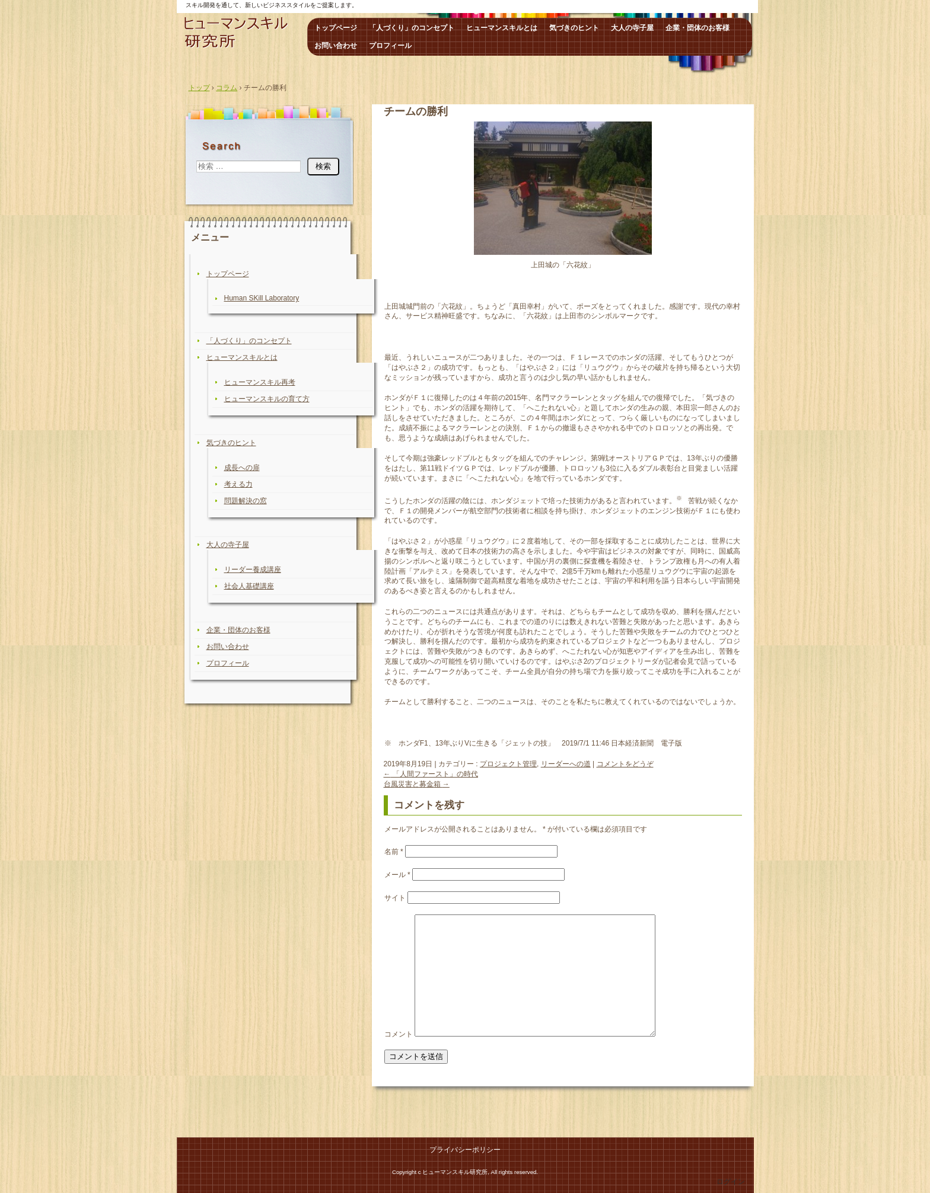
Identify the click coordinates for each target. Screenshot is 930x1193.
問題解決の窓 (245, 501)
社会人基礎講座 (249, 586)
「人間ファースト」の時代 (431, 774)
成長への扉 (242, 467)
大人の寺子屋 (632, 28)
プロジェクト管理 (508, 764)
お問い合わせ (335, 45)
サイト (395, 898)
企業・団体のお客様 (697, 28)
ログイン (730, 1182)
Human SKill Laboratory (262, 298)
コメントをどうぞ (625, 764)
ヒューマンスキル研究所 (240, 32)
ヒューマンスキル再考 (259, 382)
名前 (393, 851)
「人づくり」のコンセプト (411, 28)
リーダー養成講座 (252, 569)
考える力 (238, 484)
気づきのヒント (574, 28)
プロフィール (390, 45)
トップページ (335, 28)
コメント (398, 1034)
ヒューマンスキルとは (501, 28)
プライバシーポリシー (465, 1150)
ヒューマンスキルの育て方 (267, 399)
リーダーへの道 (566, 764)
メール (397, 875)
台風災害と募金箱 (417, 784)
